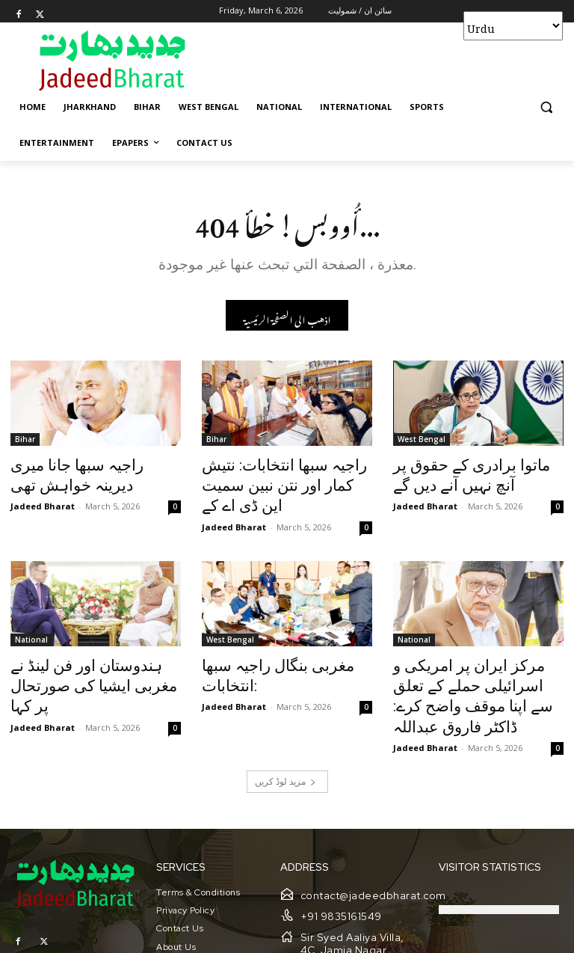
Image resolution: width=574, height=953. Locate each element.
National (31, 613)
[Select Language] (513, 25)
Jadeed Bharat (42, 500)
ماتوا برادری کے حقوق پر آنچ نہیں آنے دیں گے (466, 474)
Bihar (25, 441)
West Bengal (421, 441)
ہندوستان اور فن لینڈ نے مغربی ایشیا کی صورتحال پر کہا (90, 646)
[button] (546, 107)
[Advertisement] (389, 59)
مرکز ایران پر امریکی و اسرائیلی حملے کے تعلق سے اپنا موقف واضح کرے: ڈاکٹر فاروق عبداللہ (478, 654)
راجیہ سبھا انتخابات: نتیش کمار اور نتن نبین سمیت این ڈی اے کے (285, 474)
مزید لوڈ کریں (285, 723)
